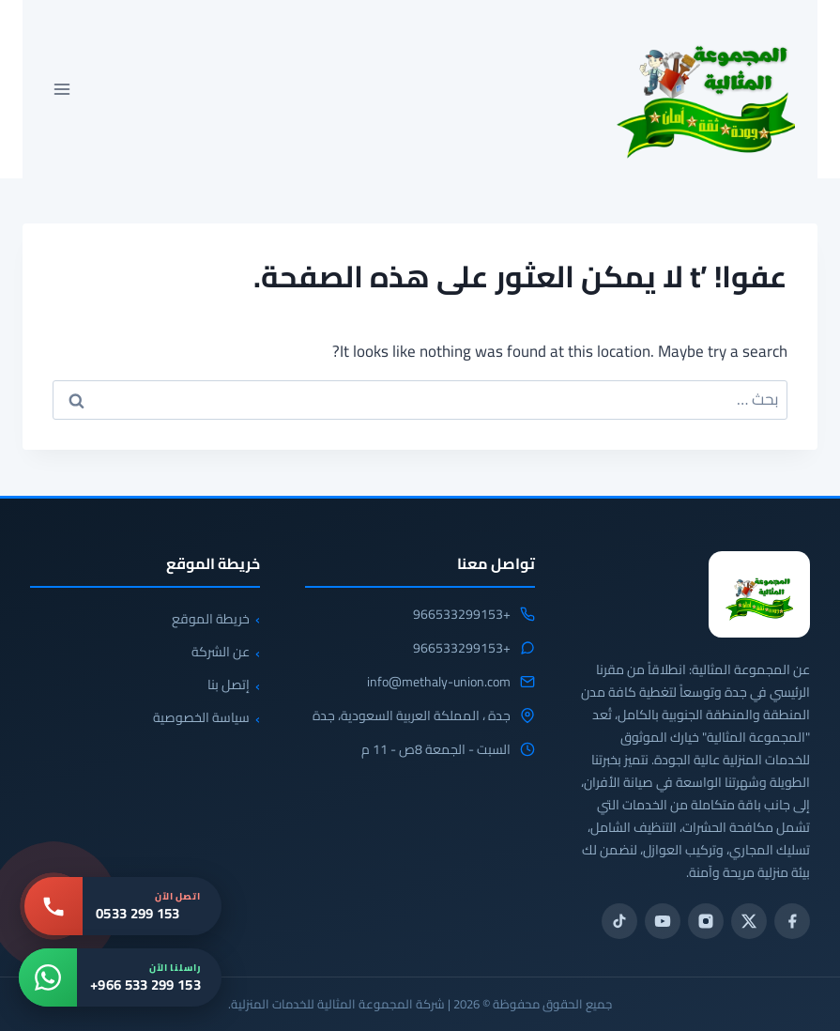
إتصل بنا (228, 684)
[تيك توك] (619, 921)
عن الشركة (220, 651)
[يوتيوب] (662, 921)
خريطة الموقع (211, 619)
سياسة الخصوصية (201, 717)
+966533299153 (462, 615)
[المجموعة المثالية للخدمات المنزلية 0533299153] (759, 594)
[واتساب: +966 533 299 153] (120, 977)
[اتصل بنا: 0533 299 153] (122, 906)
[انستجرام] (706, 921)
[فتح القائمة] (62, 88)
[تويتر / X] (749, 921)
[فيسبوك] (792, 921)
